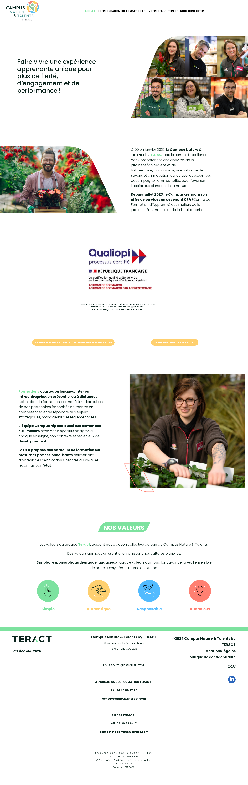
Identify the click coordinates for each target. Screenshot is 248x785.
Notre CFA (155, 11)
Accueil (90, 11)
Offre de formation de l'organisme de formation (73, 342)
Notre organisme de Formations (120, 11)
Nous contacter (192, 11)
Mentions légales (220, 650)
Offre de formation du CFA (175, 342)
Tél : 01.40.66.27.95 (124, 690)
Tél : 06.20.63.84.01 (124, 724)
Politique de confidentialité (211, 657)
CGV (232, 666)
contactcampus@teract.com (124, 699)
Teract (173, 11)
